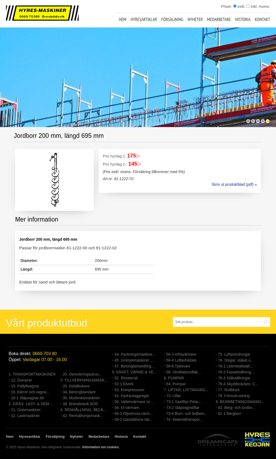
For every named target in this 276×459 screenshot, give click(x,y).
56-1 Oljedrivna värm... (134, 413)
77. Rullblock (229, 390)
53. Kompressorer (129, 390)
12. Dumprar (21, 380)
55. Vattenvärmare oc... (134, 402)
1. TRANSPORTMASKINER (32, 374)
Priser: (227, 6)
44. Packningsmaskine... (135, 354)
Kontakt (262, 19)
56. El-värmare (127, 407)
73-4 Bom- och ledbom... (187, 413)
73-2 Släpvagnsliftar (183, 407)
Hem (122, 19)
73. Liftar (173, 396)
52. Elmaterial (126, 378)
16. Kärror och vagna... (30, 392)
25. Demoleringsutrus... (82, 374)
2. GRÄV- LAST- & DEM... (30, 404)
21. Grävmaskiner (26, 410)
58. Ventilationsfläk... (183, 372)
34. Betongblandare (79, 392)
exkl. (239, 6)
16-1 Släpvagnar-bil (27, 398)
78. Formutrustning (234, 396)
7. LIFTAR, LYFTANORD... (186, 390)
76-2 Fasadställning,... (236, 372)
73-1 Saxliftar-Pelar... (184, 402)
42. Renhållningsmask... (83, 416)
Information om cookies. (101, 447)
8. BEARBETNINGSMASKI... (240, 402)
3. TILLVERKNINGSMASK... (84, 380)
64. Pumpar (176, 384)
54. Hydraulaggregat (132, 396)
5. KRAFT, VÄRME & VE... (134, 372)
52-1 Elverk (124, 384)
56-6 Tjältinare (178, 366)
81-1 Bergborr (229, 413)
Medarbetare (219, 19)
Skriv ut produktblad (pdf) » (234, 184)
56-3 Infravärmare (181, 354)
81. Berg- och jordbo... (237, 407)
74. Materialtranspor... (184, 419)
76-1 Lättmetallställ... (235, 366)
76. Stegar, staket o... (236, 360)
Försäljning (172, 19)
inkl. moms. (258, 6)
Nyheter (195, 19)
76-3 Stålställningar (234, 378)
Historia (243, 19)
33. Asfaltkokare (76, 386)
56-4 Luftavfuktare (181, 360)
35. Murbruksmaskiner (81, 398)
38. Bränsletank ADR (80, 404)
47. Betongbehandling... (134, 366)
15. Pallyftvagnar (25, 386)
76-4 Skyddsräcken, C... (238, 384)
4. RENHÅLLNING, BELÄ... (83, 410)
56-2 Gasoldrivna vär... (134, 419)
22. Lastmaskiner (25, 416)
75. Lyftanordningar (234, 354)
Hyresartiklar (143, 19)
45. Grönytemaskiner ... (134, 360)
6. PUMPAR (174, 378)
